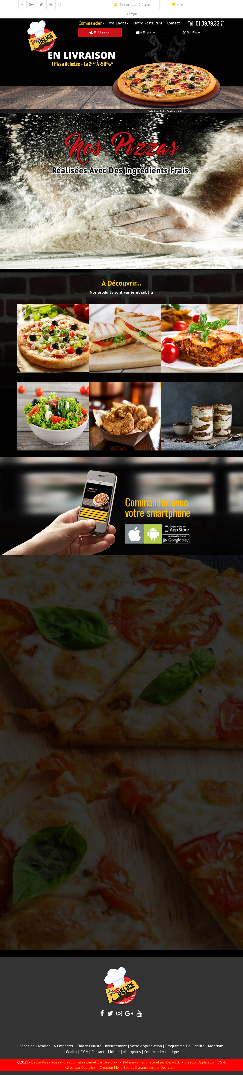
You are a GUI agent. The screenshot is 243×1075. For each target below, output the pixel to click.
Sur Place (191, 32)
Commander (91, 23)
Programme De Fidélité (184, 1045)
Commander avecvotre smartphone (157, 507)
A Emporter (145, 32)
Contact (173, 23)
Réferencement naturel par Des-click (151, 1062)
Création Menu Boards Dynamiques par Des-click (137, 1067)
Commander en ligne (161, 1051)
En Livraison (99, 32)
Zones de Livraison (34, 1045)
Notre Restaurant (147, 23)
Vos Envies (119, 23)
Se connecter (128, 5)
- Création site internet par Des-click (89, 1062)
